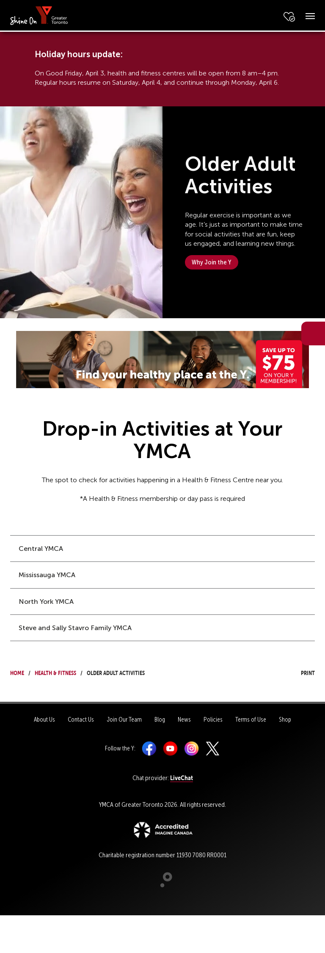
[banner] (39, 15)
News (184, 719)
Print (300, 672)
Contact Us (81, 719)
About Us (44, 719)
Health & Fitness (55, 672)
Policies (213, 719)
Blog (159, 719)
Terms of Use (250, 719)
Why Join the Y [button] (211, 262)
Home (17, 672)
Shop (285, 719)
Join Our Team (124, 719)
